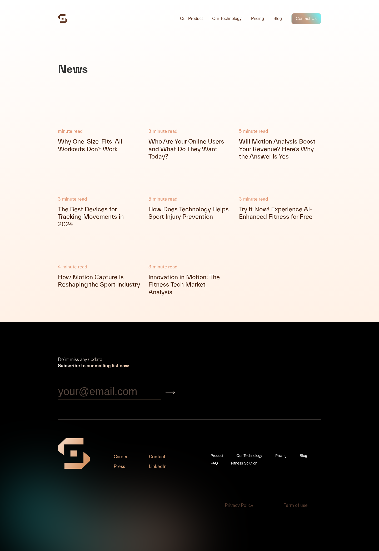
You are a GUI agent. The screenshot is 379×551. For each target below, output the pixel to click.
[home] (62, 18)
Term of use (296, 505)
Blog (277, 18)
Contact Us (306, 18)
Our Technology (227, 18)
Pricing (257, 18)
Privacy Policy (239, 505)
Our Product (191, 18)
